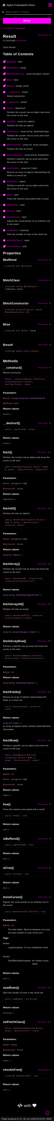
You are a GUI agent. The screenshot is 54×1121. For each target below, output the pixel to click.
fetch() (10, 108)
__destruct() (13, 102)
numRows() (12, 230)
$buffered (11, 62)
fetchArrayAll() (14, 145)
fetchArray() (13, 131)
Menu (27, 21)
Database (20, 28)
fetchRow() (12, 181)
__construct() (13, 92)
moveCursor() (13, 217)
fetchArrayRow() (15, 155)
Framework (8, 28)
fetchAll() (11, 121)
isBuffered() (12, 205)
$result (10, 86)
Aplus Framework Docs (18, 5)
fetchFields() (13, 168)
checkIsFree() (13, 246)
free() (9, 195)
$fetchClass (12, 68)
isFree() (11, 211)
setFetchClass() (14, 240)
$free (9, 80)
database (21, 40)
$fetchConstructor (15, 74)
